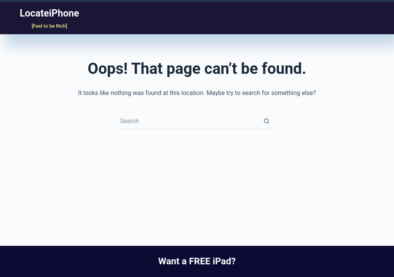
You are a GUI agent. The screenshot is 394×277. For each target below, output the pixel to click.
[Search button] (266, 121)
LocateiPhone (49, 13)
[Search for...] (189, 121)
